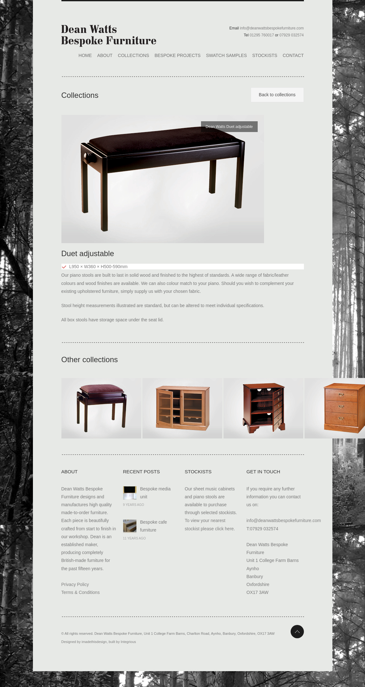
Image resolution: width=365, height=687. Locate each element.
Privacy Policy (75, 584)
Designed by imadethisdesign (84, 642)
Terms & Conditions (80, 592)
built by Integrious (122, 642)
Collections (133, 55)
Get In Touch (263, 471)
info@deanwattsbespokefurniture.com (284, 520)
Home (85, 55)
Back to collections (277, 94)
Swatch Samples (226, 55)
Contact (293, 55)
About (104, 55)
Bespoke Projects (177, 55)
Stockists (264, 55)
